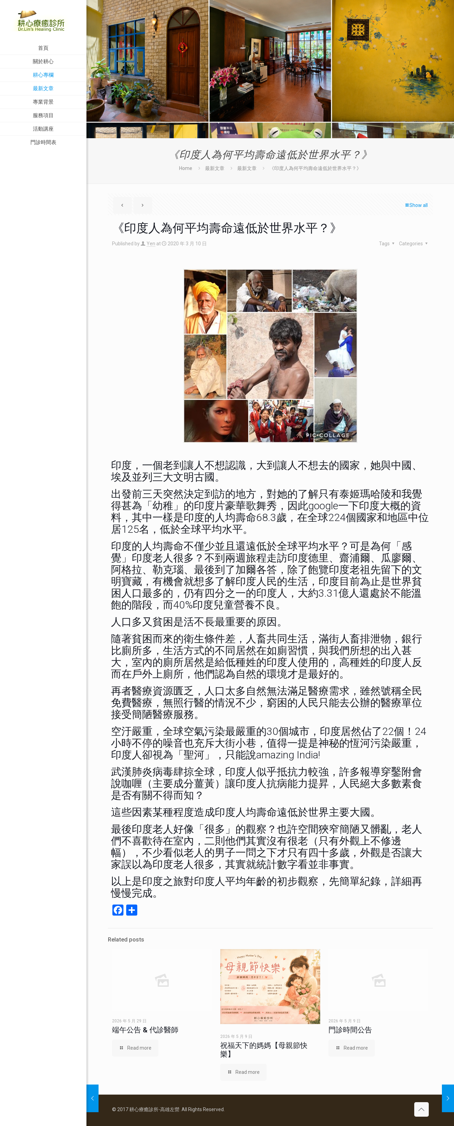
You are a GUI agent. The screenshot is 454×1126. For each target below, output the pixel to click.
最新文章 (214, 168)
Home (185, 168)
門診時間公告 (350, 1030)
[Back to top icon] (421, 1109)
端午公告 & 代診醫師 (145, 1030)
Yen (151, 243)
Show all (416, 205)
